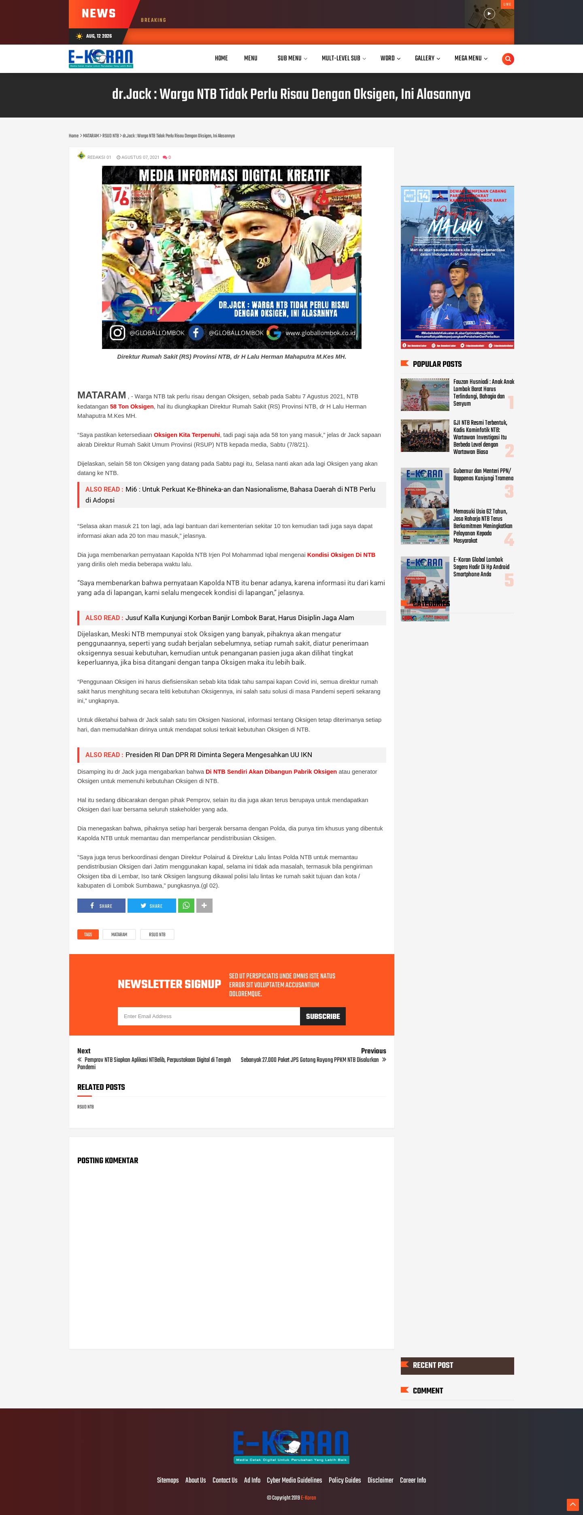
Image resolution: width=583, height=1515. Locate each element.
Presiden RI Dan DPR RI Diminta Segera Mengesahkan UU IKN (219, 755)
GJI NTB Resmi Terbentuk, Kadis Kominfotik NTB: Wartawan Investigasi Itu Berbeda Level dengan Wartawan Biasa (480, 438)
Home (221, 58)
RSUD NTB (157, 935)
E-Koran (308, 1498)
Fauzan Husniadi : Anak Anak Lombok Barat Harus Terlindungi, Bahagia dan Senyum (483, 393)
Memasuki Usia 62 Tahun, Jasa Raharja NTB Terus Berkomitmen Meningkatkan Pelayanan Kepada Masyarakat (483, 526)
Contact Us (225, 1480)
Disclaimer (381, 1480)
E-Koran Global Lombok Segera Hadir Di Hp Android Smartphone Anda (481, 567)
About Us (195, 1480)
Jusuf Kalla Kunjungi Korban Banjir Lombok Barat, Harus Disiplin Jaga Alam (240, 618)
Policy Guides (345, 1480)
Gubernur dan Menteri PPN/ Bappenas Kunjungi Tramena (483, 475)
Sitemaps (168, 1480)
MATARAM (119, 935)
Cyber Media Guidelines (294, 1480)
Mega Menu (468, 58)
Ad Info (252, 1480)
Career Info (413, 1480)
